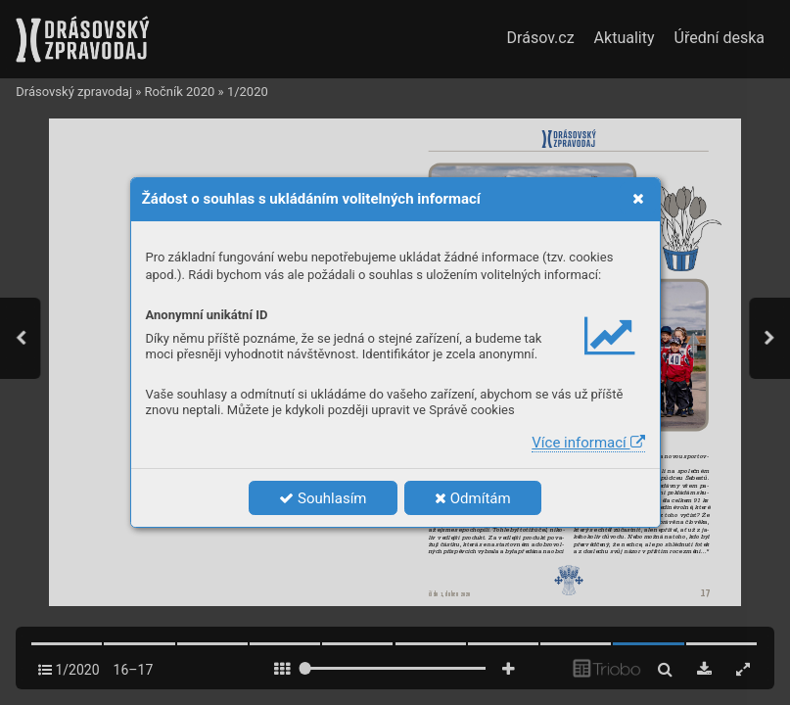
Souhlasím (322, 498)
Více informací (588, 442)
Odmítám (473, 498)
